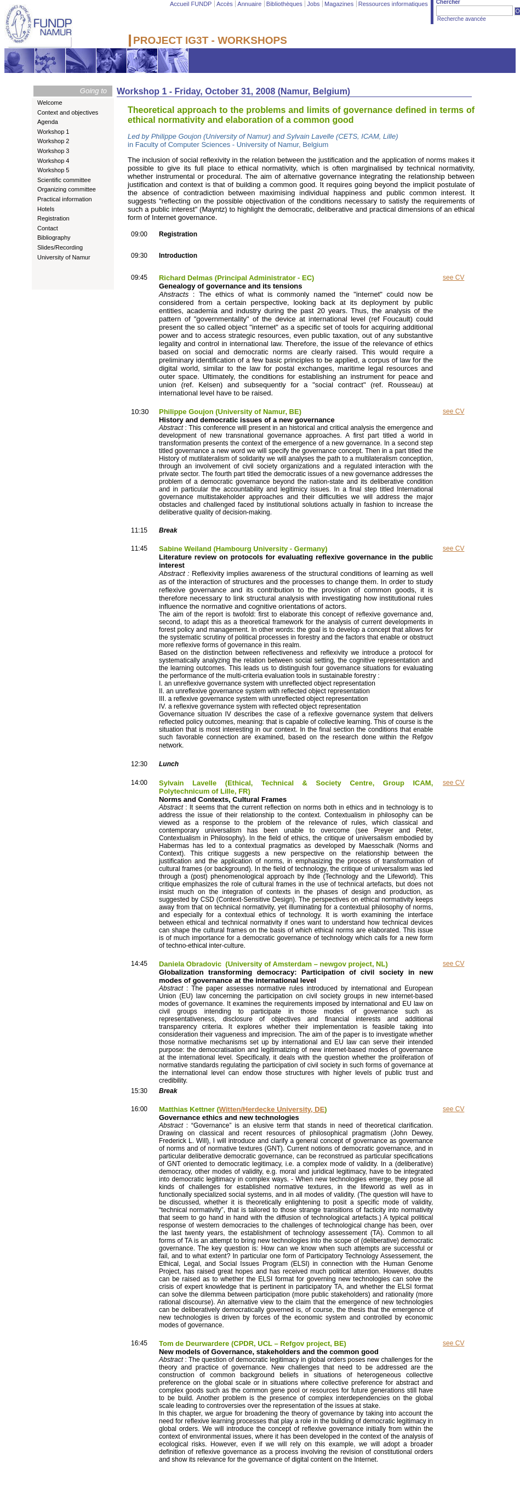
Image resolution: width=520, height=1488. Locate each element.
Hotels (45, 209)
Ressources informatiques (393, 4)
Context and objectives (67, 112)
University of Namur (63, 257)
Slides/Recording (60, 247)
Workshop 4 (53, 160)
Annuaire (249, 4)
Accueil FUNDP (191, 4)
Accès (224, 4)
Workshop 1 (53, 131)
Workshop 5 (53, 170)
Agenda (47, 121)
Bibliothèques (284, 4)
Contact (47, 228)
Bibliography (54, 237)
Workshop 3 (53, 151)
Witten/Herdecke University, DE (272, 1109)
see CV (453, 277)
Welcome (49, 102)
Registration (53, 218)
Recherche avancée (461, 19)
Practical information (64, 199)
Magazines (338, 4)
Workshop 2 (53, 141)
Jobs (313, 4)
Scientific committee (64, 180)
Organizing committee (66, 189)
